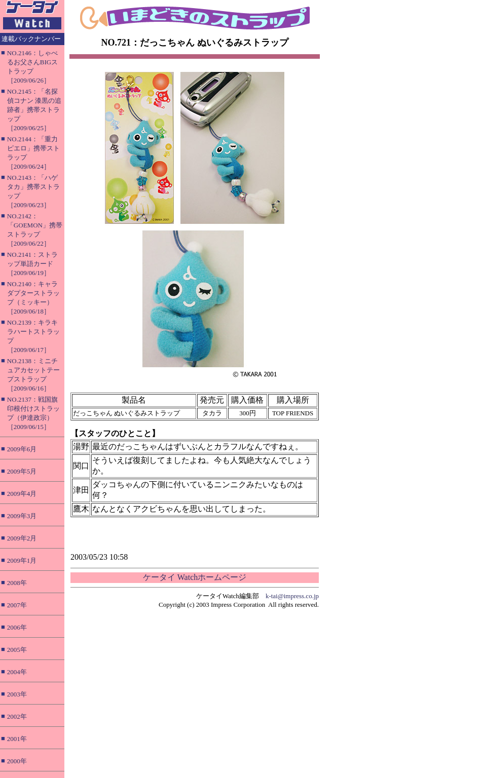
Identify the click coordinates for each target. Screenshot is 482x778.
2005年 (17, 649)
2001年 (17, 739)
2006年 (17, 627)
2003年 (17, 694)
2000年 (17, 761)
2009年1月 (22, 560)
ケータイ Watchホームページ (194, 577)
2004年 (17, 672)
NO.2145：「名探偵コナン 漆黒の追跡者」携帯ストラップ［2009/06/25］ (34, 110)
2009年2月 (22, 538)
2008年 (17, 583)
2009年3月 (22, 516)
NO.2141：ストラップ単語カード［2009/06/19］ (32, 264)
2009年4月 (22, 493)
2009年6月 (22, 449)
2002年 (17, 716)
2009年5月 (22, 471)
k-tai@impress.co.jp (292, 596)
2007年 (17, 605)
